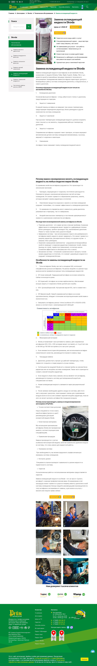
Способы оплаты (64, 7)
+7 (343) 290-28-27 (55, 1)
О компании (24, 7)
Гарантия (53, 7)
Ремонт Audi (38, 634)
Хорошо (84, 659)
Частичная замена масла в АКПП (19, 86)
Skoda (30, 13)
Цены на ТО (44, 7)
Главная (11, 13)
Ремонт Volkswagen (41, 631)
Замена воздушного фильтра (19, 56)
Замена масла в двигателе (18, 50)
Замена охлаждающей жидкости (20, 74)
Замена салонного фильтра (19, 62)
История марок (39, 628)
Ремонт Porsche (40, 643)
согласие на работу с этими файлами (48, 658)
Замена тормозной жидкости (19, 80)
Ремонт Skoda (39, 640)
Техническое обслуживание (44, 13)
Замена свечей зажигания (18, 68)
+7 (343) (59, 620)
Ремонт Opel (39, 637)
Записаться (74, 27)
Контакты (75, 7)
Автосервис (34, 7)
